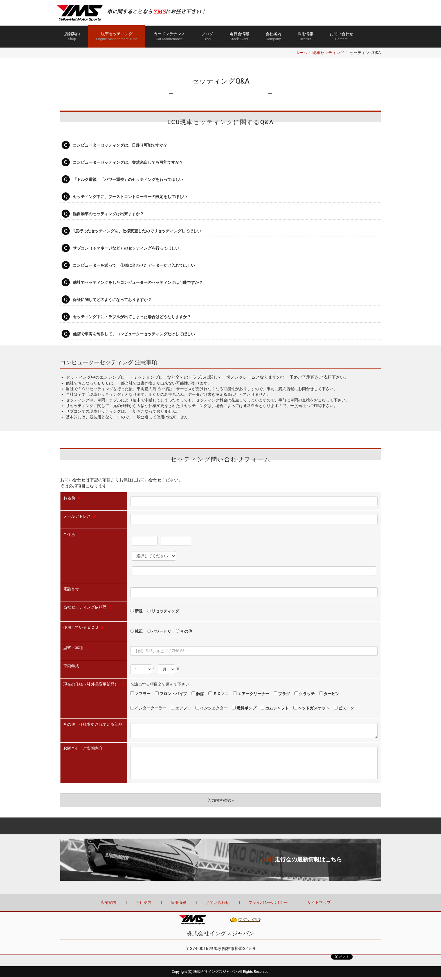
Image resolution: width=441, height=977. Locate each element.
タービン (329, 693)
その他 (184, 631)
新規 (136, 611)
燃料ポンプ (244, 708)
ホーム (301, 52)
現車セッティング (116, 37)
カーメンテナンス (169, 37)
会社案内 (273, 37)
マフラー (140, 693)
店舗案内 (72, 37)
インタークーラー (148, 708)
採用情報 (305, 37)
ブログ (207, 37)
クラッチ (304, 693)
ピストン (344, 708)
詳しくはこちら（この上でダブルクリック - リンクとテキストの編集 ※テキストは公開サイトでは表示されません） (220, 860)
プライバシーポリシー (268, 902)
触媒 (198, 693)
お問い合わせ (341, 37)
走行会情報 (239, 37)
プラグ (282, 693)
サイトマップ (319, 902)
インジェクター (211, 708)
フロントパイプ (171, 693)
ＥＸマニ (218, 693)
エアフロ (181, 708)
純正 (136, 631)
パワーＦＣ (159, 631)
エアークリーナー (251, 693)
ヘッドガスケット (311, 708)
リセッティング (163, 611)
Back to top (220, 825)
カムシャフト (275, 708)
